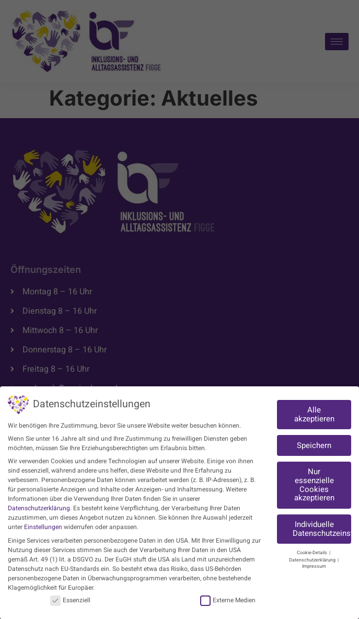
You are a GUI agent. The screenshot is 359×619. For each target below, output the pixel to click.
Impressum (314, 566)
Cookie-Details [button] (312, 552)
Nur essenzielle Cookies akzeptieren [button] (314, 484)
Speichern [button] (314, 445)
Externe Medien (228, 600)
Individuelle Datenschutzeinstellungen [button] (322, 529)
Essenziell (70, 600)
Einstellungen (43, 527)
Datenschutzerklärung (39, 508)
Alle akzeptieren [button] (314, 414)
